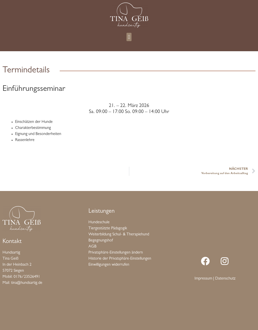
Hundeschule (99, 223)
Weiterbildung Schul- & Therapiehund (118, 235)
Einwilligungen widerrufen (108, 265)
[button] (128, 37)
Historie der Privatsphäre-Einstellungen (119, 259)
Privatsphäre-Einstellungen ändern (115, 253)
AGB (92, 247)
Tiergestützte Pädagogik (107, 229)
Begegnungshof (100, 241)
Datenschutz (225, 279)
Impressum (203, 279)
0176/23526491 (27, 277)
